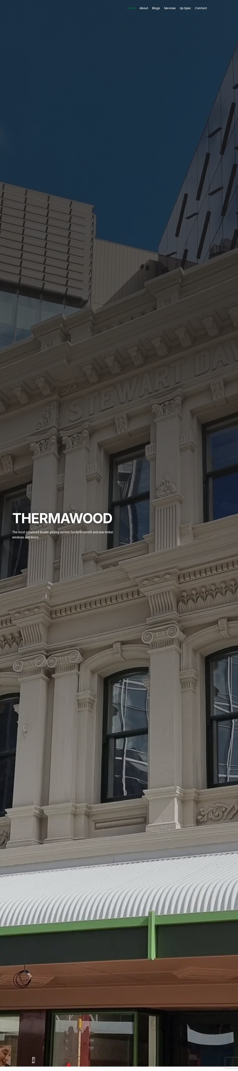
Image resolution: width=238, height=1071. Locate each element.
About (144, 8)
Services (170, 8)
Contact (201, 8)
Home (131, 8)
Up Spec (185, 8)
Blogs (156, 8)
